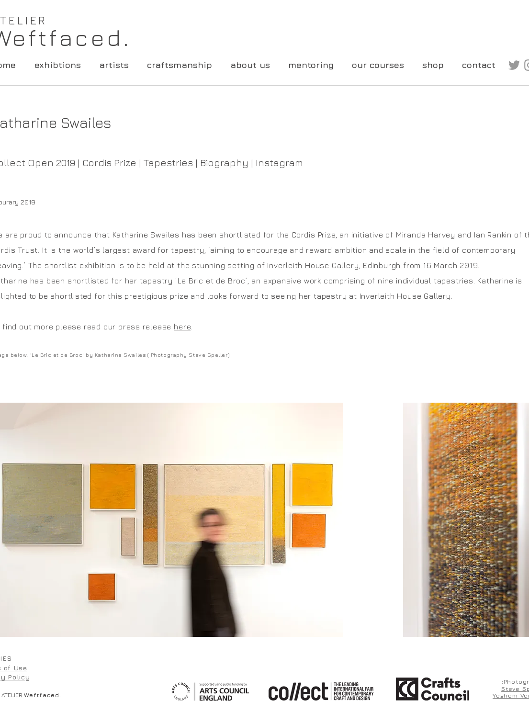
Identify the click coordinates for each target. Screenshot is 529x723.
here (182, 326)
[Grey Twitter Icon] (514, 65)
